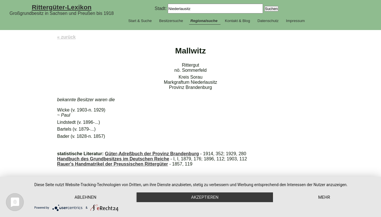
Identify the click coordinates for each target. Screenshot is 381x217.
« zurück (66, 37)
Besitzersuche (171, 21)
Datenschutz (268, 21)
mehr (324, 197)
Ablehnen (85, 197)
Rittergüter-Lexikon (61, 7)
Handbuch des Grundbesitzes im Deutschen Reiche (113, 158)
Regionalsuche (204, 21)
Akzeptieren (204, 197)
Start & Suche (140, 21)
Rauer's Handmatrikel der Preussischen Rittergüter (112, 164)
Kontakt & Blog (237, 21)
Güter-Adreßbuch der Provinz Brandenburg (152, 153)
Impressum (295, 21)
